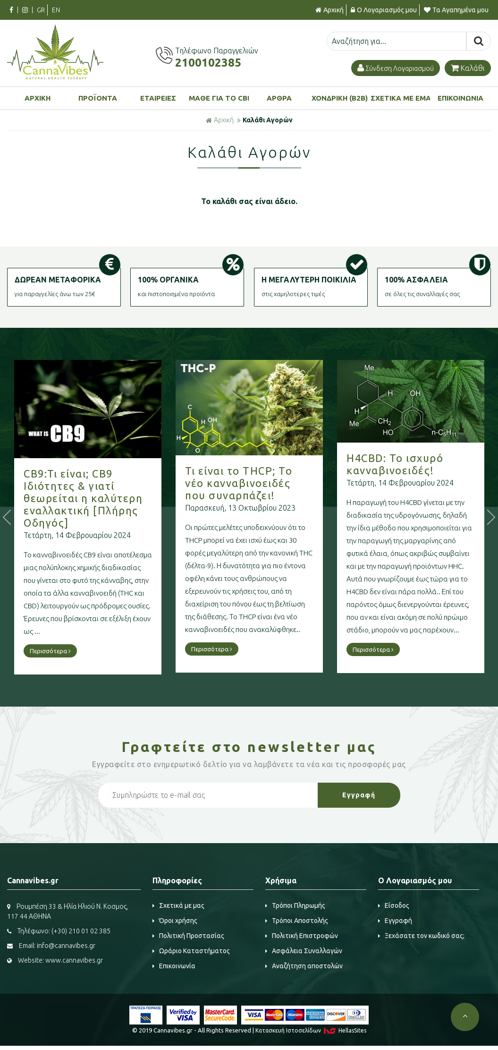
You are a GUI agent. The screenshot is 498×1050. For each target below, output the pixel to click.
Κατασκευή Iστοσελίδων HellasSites (310, 1030)
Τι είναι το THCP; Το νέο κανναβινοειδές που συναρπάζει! (257, 483)
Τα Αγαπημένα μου (456, 10)
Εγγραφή (395, 920)
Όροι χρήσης (174, 920)
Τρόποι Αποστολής (296, 920)
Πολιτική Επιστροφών (301, 935)
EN (56, 10)
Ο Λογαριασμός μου (384, 10)
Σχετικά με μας (178, 905)
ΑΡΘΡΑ (279, 98)
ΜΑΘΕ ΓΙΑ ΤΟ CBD (219, 98)
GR (41, 10)
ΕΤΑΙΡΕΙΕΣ (158, 98)
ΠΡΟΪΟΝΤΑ (97, 98)
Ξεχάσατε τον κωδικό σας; (421, 935)
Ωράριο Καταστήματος (191, 951)
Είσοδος (393, 905)
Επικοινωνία (173, 966)
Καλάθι (468, 68)
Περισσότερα (69, 651)
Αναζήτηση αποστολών (304, 966)
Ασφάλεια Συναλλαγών (303, 951)
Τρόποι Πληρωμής (295, 905)
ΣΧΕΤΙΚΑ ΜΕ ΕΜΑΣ (400, 98)
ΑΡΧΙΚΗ (38, 98)
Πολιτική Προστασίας (188, 935)
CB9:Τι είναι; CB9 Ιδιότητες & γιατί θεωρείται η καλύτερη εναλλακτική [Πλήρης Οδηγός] (101, 498)
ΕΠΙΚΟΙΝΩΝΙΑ (460, 98)
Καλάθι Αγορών (268, 120)
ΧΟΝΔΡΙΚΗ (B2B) (340, 98)
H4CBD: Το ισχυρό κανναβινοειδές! (413, 464)
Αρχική (329, 10)
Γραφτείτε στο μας (249, 747)
